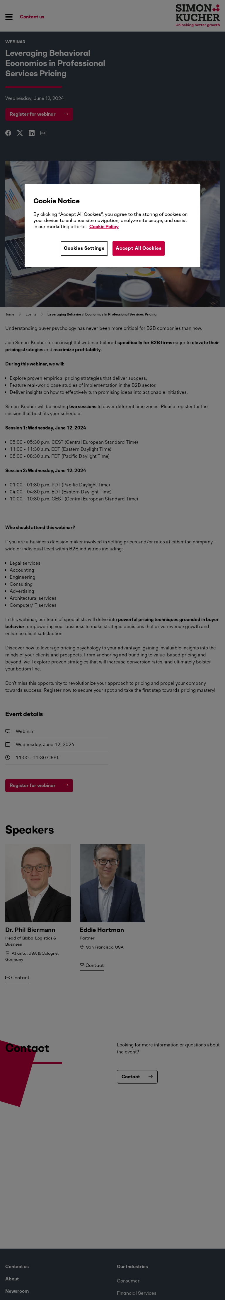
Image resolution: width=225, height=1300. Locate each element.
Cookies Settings (84, 248)
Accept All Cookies (138, 248)
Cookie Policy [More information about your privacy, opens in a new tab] (104, 226)
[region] (112, 225)
